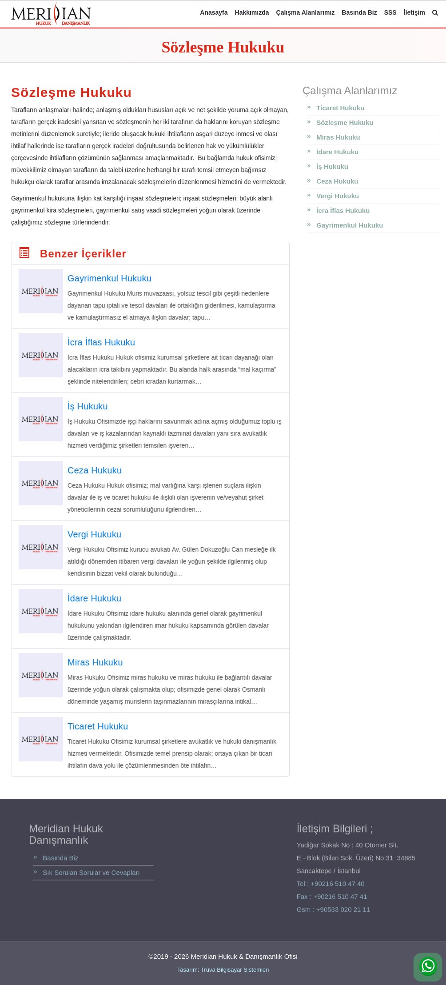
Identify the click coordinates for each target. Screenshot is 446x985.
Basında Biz (359, 12)
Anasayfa (213, 12)
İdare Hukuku (337, 152)
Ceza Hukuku (337, 181)
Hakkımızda (252, 12)
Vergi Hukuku (337, 196)
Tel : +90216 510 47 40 (331, 886)
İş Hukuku (332, 166)
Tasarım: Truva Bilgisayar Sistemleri (223, 969)
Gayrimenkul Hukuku (349, 225)
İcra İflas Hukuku (343, 210)
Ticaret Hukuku (340, 108)
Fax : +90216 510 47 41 (332, 899)
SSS (390, 12)
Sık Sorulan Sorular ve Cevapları (91, 875)
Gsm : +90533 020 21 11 (333, 912)
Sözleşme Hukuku (344, 122)
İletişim (414, 12)
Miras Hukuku (338, 137)
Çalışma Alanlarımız (305, 12)
